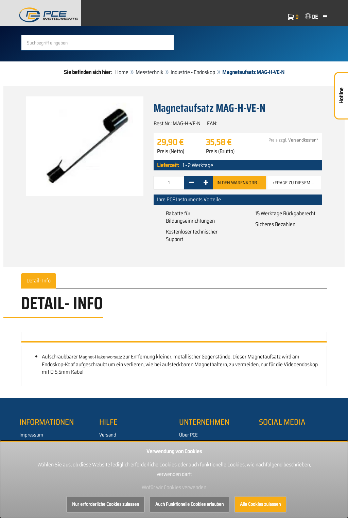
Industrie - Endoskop (193, 72)
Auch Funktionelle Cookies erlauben (189, 504)
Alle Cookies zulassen (260, 504)
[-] (191, 182)
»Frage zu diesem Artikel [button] (297, 182)
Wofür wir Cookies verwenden (174, 487)
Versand (107, 435)
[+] (205, 182)
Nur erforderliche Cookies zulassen (105, 504)
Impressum (31, 435)
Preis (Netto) (170, 151)
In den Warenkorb (239, 182)
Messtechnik (149, 72)
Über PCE (188, 435)
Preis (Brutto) (220, 151)
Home (121, 72)
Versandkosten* (303, 140)
